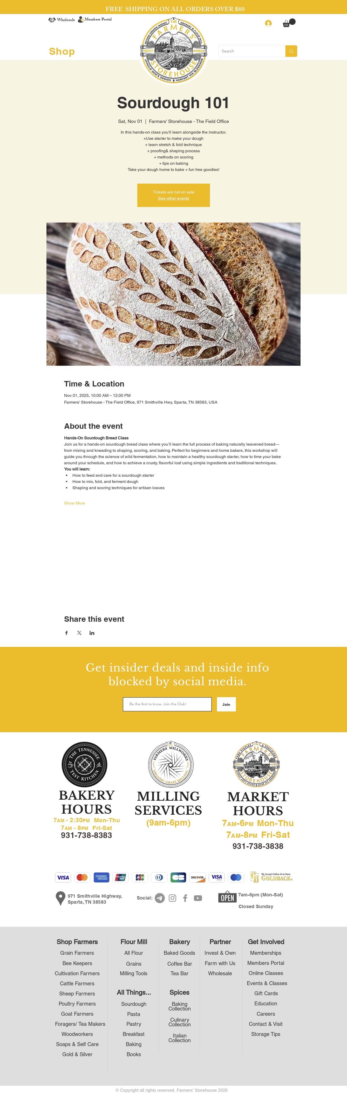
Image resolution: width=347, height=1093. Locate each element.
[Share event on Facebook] (66, 633)
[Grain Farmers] (77, 953)
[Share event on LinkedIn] (92, 633)
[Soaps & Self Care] (77, 1044)
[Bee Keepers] (77, 963)
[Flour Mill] (134, 941)
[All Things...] (134, 992)
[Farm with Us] (220, 963)
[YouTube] (198, 898)
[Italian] (180, 1035)
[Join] (226, 704)
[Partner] (220, 941)
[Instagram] (172, 898)
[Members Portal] (266, 963)
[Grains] (133, 964)
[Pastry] (133, 1024)
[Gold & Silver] (77, 1054)
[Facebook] (185, 898)
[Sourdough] (133, 1004)
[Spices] (180, 992)
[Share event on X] (79, 633)
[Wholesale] (220, 973)
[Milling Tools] (134, 973)
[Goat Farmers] (77, 1014)
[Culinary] (180, 1020)
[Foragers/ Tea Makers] (80, 1024)
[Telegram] (160, 898)
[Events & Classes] (267, 983)
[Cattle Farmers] (77, 983)
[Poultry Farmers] (77, 1003)
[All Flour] (133, 953)
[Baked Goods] (180, 953)
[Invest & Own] (220, 953)
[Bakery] (179, 941)
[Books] (133, 1054)
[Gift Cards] (266, 993)
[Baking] (133, 1044)
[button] (289, 22)
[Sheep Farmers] (77, 993)
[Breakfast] (133, 1034)
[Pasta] (133, 1014)
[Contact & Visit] (266, 1024)
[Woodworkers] (77, 1034)
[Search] (248, 51)
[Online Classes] (265, 973)
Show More (74, 503)
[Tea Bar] (179, 973)
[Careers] (266, 1014)
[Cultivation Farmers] (77, 973)
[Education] (266, 1003)
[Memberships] (266, 953)
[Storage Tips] (266, 1034)
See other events (173, 198)
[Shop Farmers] (77, 941)
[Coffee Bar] (179, 964)
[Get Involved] (266, 941)
